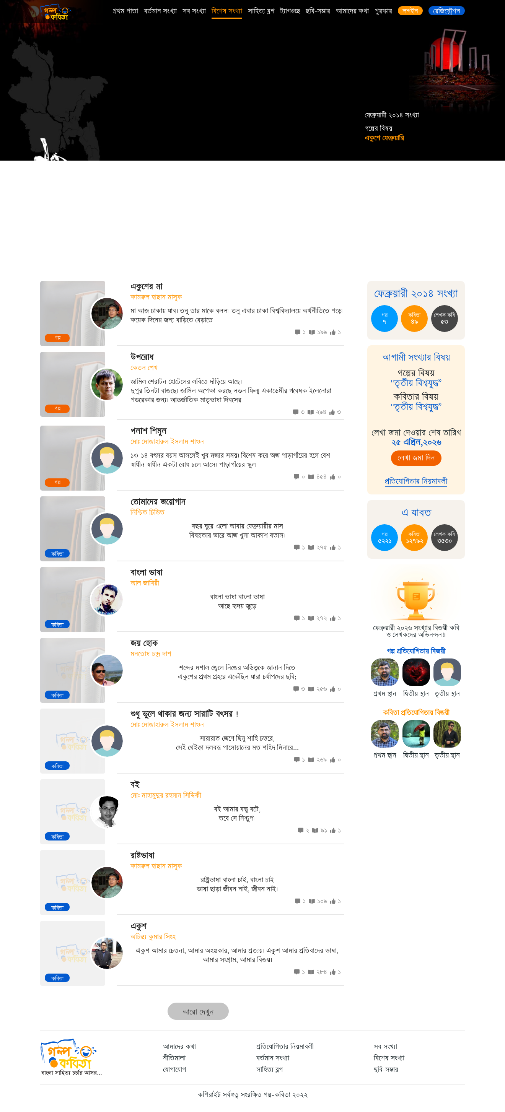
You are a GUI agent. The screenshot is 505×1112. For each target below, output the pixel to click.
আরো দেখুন (198, 1012)
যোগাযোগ (174, 1069)
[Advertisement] (252, 217)
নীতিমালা (174, 1058)
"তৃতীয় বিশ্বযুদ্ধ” (416, 383)
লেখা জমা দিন (416, 458)
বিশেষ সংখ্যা (227, 11)
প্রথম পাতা (125, 11)
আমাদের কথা (352, 11)
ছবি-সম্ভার (318, 11)
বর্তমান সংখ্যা (160, 11)
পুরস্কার (383, 11)
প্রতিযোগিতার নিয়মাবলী (416, 481)
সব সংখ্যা (194, 11)
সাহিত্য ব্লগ (261, 11)
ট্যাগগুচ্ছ (290, 11)
